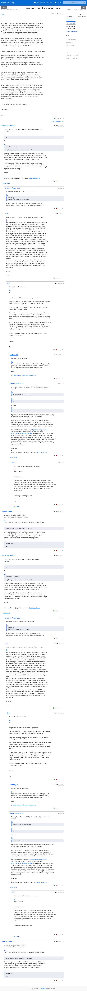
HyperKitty (44, 988)
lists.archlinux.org (7, 3)
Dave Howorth (7, 511)
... (5, 134)
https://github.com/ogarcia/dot (38, 430)
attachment (6, 183)
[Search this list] (73, 2)
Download (71, 23)
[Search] (84, 2)
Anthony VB (14, 355)
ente (6, 213)
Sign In (50, 3)
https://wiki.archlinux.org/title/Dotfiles (24, 375)
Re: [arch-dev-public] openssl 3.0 (76, 9)
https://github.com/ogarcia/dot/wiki (21, 433)
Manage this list (39, 3)
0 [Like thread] (55, 118)
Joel (3, 14)
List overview (70, 19)
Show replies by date (58, 121)
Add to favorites (71, 32)
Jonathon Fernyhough (13, 188)
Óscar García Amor (9, 125)
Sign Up (58, 3)
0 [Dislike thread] (58, 118)
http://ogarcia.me (34, 178)
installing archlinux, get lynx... (9, 9)
